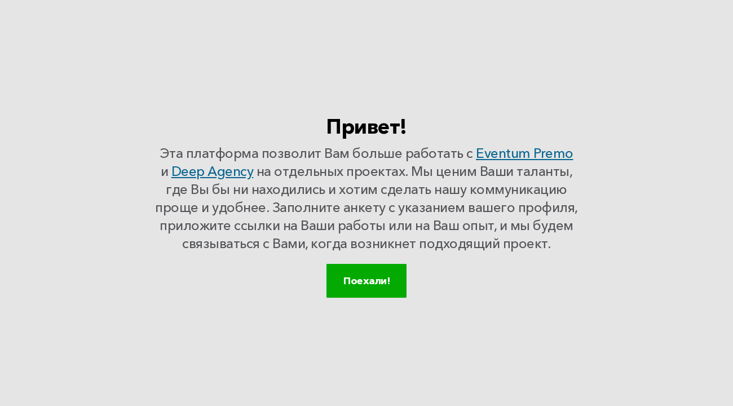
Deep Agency (212, 174)
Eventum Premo (524, 156)
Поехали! (366, 295)
